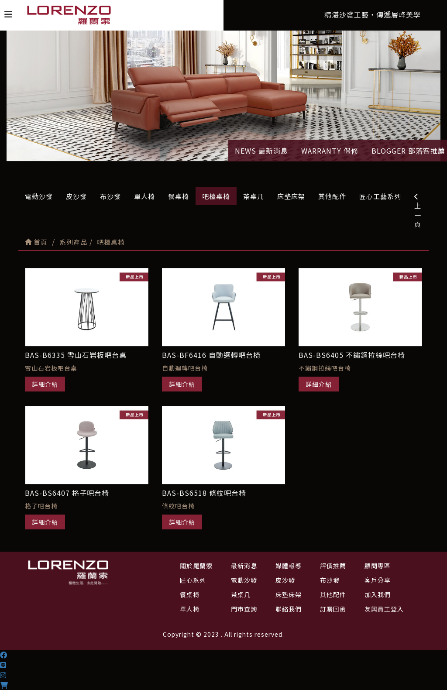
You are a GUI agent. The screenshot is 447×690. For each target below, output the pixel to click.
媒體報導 (288, 565)
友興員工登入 (384, 608)
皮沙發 (76, 196)
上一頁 (417, 211)
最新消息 (244, 565)
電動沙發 (39, 196)
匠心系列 (193, 580)
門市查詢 (244, 608)
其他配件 (332, 196)
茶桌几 (253, 196)
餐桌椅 (178, 196)
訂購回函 (333, 608)
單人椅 (144, 196)
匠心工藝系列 (380, 196)
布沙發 (110, 196)
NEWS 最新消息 (261, 150)
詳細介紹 (45, 384)
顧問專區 (377, 565)
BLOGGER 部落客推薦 (408, 150)
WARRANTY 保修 (329, 150)
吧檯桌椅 (216, 196)
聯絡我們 (288, 608)
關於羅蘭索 (196, 565)
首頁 (36, 242)
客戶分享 (377, 580)
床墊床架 (291, 196)
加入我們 (377, 594)
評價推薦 (333, 565)
